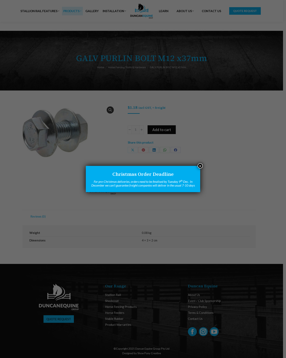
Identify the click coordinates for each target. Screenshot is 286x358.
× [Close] (200, 165)
